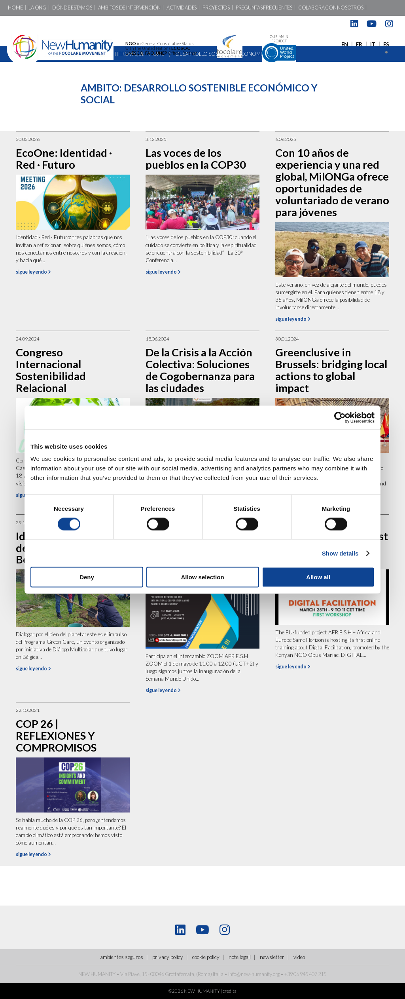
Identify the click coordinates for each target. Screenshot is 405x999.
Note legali (240, 957)
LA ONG (37, 8)
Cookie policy (206, 957)
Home (15, 8)
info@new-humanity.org (254, 974)
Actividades (182, 8)
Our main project (279, 48)
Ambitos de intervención (129, 8)
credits (229, 990)
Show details (340, 553)
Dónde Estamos (72, 8)
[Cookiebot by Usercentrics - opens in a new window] (340, 417)
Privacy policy (167, 957)
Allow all (318, 577)
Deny (86, 577)
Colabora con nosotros (330, 8)
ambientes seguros (121, 957)
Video (299, 957)
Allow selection (202, 577)
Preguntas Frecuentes (264, 8)
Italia (218, 974)
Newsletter (272, 957)
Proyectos (216, 8)
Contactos (22, 24)
